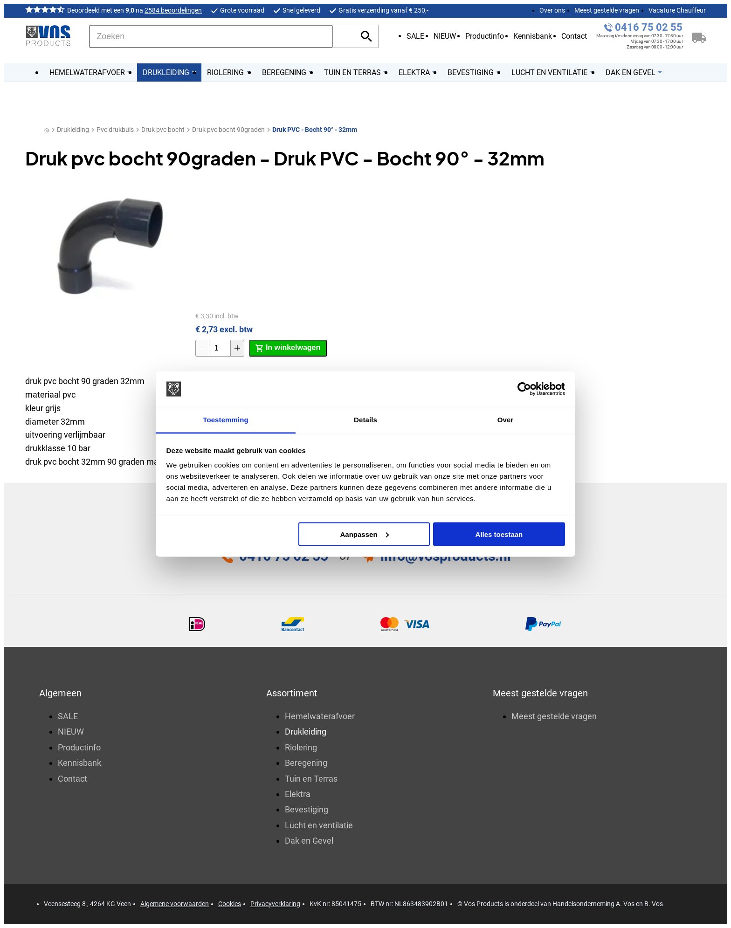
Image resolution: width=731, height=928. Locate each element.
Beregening (306, 763)
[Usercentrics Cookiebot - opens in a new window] (524, 389)
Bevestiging (306, 809)
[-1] (202, 348)
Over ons (552, 10)
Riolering (301, 747)
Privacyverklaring (275, 903)
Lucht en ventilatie (319, 825)
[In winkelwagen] (288, 348)
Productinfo (484, 36)
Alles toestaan (499, 534)
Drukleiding (73, 129)
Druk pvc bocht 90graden (228, 129)
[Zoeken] (211, 36)
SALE (415, 36)
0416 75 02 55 (649, 27)
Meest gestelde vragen (606, 10)
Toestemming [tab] (225, 420)
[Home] (46, 129)
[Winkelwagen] (699, 36)
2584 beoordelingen (173, 10)
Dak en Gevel (309, 841)
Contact (574, 36)
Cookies (229, 903)
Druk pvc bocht (163, 129)
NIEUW (445, 36)
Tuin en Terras (311, 779)
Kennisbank (532, 36)
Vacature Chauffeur (677, 10)
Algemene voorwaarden (174, 903)
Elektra (297, 794)
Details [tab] (365, 420)
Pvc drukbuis (115, 129)
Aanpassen (364, 534)
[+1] (237, 348)
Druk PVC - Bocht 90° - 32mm (314, 129)
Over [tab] (505, 420)
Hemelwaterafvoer (320, 716)
